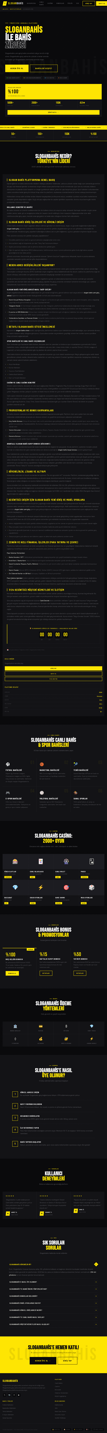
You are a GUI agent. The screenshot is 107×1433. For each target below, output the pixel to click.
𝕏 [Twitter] (4, 1395)
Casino (50, 3)
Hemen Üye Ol (16, 68)
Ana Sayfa (5, 9)
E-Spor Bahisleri (8, 1415)
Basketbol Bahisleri (9, 1408)
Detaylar (46, 975)
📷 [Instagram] (9, 1395)
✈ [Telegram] (14, 1395)
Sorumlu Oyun (60, 1415)
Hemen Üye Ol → (43, 1360)
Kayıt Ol (53, 675)
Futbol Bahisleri (8, 1405)
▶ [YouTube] (19, 1395)
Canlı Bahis (41, 3)
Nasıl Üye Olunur (60, 1411)
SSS (77, 3)
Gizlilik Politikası (60, 1418)
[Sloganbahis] (13, 3)
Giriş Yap (88, 3)
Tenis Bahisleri (7, 1411)
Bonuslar (60, 3)
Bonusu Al (12, 975)
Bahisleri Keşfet (43, 68)
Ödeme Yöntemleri (61, 1393)
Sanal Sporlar (7, 1418)
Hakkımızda (31, 3)
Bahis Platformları (15, 9)
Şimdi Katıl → (55, 112)
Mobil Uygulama (60, 1396)
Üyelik (70, 3)
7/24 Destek (53, 681)
